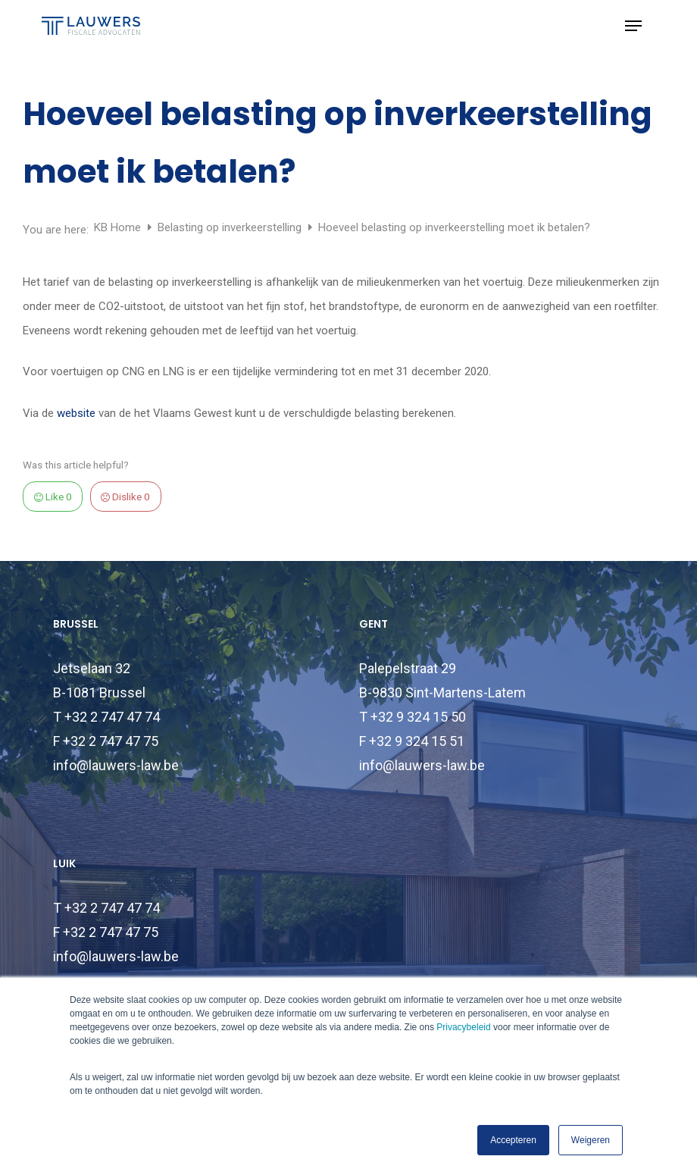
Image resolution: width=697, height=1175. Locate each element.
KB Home (119, 227)
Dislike (125, 496)
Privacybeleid (463, 1027)
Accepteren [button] (513, 1140)
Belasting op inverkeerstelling (231, 227)
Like (53, 496)
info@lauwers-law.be (116, 765)
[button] (633, 25)
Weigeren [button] (590, 1140)
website (76, 413)
